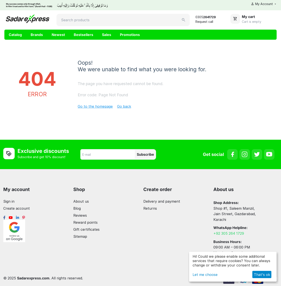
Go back (124, 106)
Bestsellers (83, 34)
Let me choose (205, 274)
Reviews (80, 215)
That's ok (262, 274)
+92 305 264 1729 (228, 233)
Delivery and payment (161, 201)
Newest (58, 34)
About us (81, 201)
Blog (77, 208)
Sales (106, 34)
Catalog (15, 34)
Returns (150, 208)
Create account (16, 208)
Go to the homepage (95, 106)
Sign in (8, 201)
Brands (37, 34)
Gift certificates (86, 229)
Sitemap (80, 236)
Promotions (130, 34)
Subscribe (145, 154)
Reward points (85, 222)
